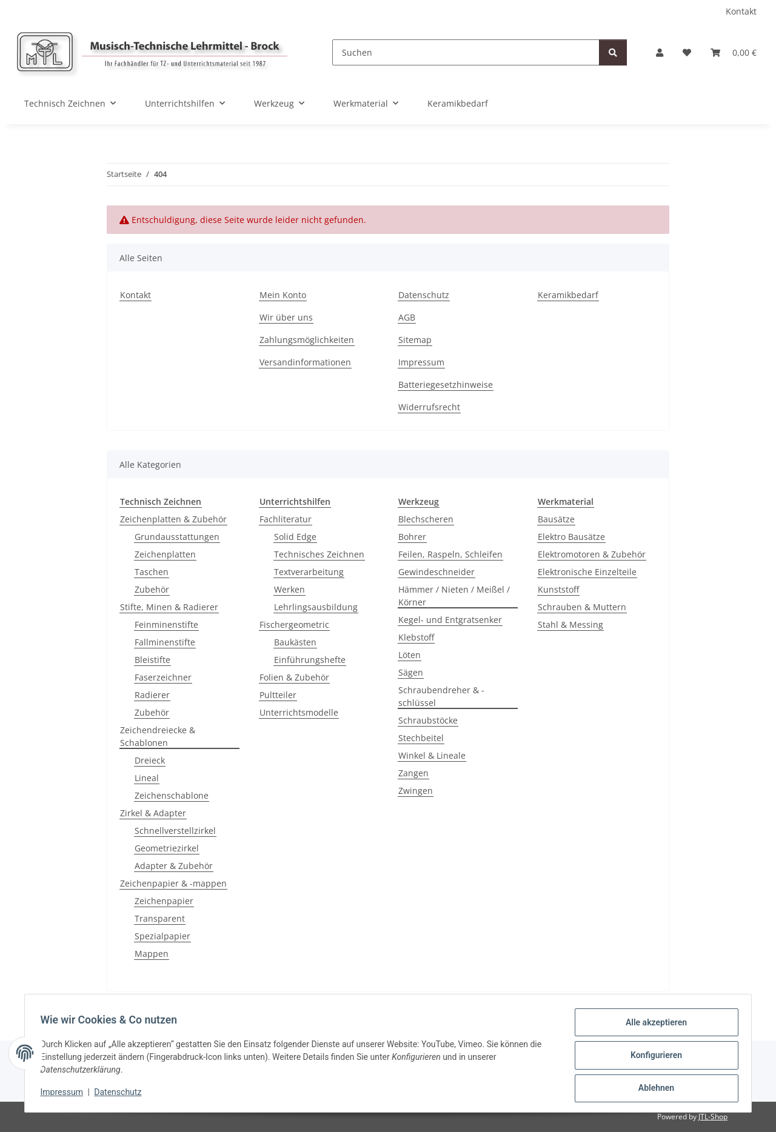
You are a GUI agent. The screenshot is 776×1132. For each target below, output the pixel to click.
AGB (406, 317)
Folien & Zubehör (294, 677)
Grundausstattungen (177, 536)
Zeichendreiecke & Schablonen (157, 736)
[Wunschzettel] (687, 52)
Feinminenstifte (166, 624)
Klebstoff (416, 637)
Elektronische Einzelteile (587, 572)
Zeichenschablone (172, 795)
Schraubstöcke (428, 720)
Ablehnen (652, 1089)
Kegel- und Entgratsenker (450, 619)
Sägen (410, 672)
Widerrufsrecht (429, 407)
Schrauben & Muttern (582, 607)
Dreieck (150, 760)
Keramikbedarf (457, 103)
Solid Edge (295, 536)
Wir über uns (286, 317)
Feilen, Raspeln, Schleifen (450, 554)
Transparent (160, 918)
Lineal (147, 778)
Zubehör (152, 589)
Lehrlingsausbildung (316, 607)
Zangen (413, 773)
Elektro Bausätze (571, 536)
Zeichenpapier (164, 901)
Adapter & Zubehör (174, 865)
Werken (289, 589)
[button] (659, 52)
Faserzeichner (163, 677)
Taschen (152, 572)
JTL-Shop (713, 1116)
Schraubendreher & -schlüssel (441, 696)
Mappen (152, 953)
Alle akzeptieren (652, 1026)
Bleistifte (152, 659)
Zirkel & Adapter (153, 813)
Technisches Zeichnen (319, 554)
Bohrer (412, 536)
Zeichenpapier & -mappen (173, 883)
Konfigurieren (652, 1057)
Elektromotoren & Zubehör (592, 554)
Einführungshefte (310, 659)
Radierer (152, 695)
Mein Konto (282, 295)
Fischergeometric (294, 624)
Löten (409, 655)
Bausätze (556, 519)
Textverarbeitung (309, 572)
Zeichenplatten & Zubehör (173, 519)
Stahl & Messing (570, 624)
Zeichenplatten (165, 554)
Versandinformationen (305, 362)
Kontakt (741, 11)
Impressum (65, 1094)
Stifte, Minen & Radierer (169, 607)
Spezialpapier (162, 936)
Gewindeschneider (436, 572)
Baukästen (295, 642)
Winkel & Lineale (432, 755)
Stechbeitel (421, 738)
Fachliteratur (285, 519)
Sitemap (415, 339)
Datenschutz (122, 1094)
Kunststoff (558, 589)
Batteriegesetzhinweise (445, 384)
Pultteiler (277, 695)
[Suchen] (466, 52)
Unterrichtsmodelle (298, 712)
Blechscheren (425, 519)
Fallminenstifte (165, 642)
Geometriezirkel (167, 848)
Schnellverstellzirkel (175, 830)
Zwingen (415, 790)
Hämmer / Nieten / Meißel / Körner (454, 596)
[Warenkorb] (733, 52)
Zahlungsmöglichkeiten (306, 339)
